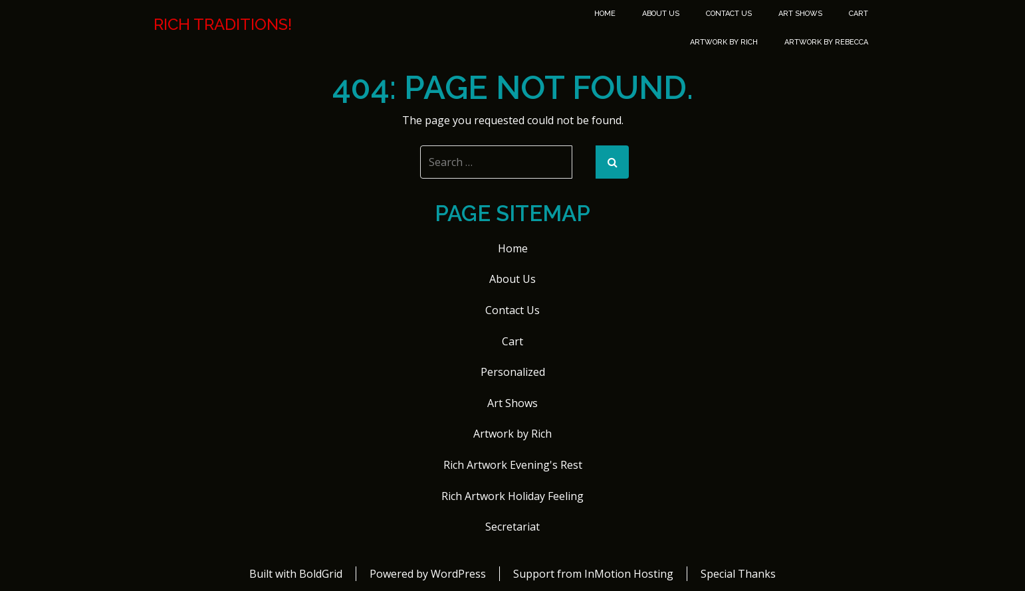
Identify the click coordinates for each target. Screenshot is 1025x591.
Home (605, 13)
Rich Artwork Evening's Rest (512, 465)
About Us (660, 13)
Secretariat (512, 526)
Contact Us (729, 13)
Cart (858, 13)
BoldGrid (320, 573)
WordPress (458, 573)
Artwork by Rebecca (826, 42)
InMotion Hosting (628, 573)
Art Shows (800, 13)
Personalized (513, 372)
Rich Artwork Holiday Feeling (512, 496)
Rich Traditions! (223, 24)
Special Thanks (738, 573)
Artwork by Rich (724, 42)
